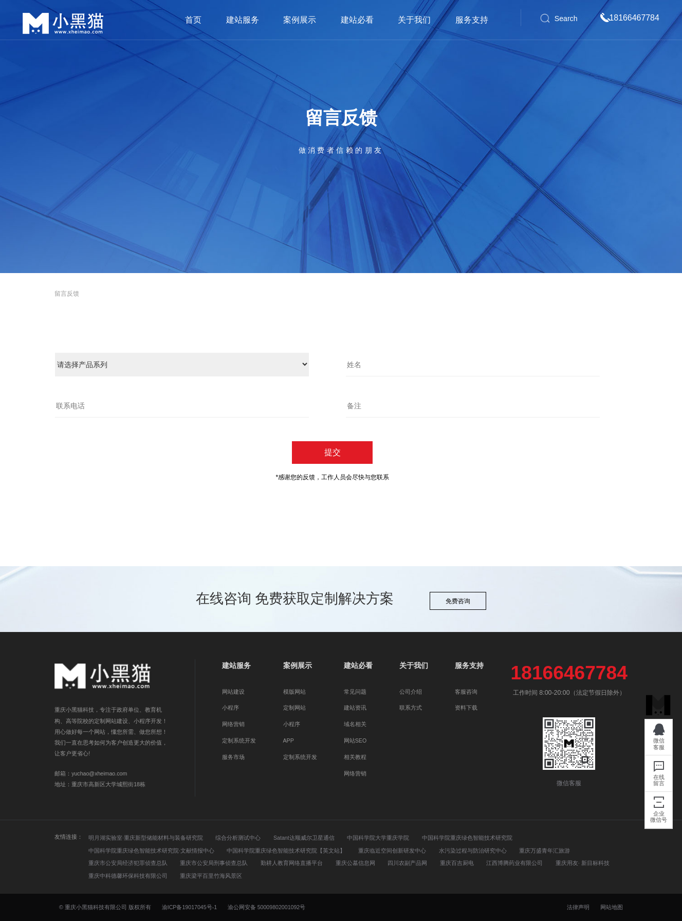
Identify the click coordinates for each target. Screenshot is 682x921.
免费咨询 (458, 601)
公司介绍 (410, 692)
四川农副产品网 (407, 863)
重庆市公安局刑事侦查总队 (214, 863)
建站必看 (357, 19)
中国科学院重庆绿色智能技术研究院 (467, 838)
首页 (193, 19)
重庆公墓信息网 (355, 863)
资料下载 (466, 708)
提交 (332, 452)
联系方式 (410, 708)
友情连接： (68, 837)
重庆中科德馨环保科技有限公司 (128, 876)
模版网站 (294, 692)
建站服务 (242, 19)
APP (288, 740)
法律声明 (579, 907)
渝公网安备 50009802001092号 (267, 907)
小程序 (230, 708)
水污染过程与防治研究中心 (473, 850)
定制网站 (294, 708)
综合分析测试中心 (238, 838)
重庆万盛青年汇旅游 (544, 850)
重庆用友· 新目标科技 (583, 863)
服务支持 (471, 19)
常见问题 (355, 692)
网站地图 (611, 907)
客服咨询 (466, 692)
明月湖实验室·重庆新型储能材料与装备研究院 (145, 838)
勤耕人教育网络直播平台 (292, 863)
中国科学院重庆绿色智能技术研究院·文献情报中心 (151, 850)
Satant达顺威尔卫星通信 (304, 838)
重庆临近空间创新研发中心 (392, 850)
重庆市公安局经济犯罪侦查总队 (128, 863)
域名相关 (355, 724)
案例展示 (299, 19)
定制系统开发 (239, 740)
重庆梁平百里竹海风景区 (211, 876)
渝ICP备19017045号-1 (189, 907)
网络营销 (233, 724)
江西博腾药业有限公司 (514, 863)
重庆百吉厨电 (457, 863)
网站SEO (355, 740)
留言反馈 (66, 293)
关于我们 (414, 19)
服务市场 (233, 757)
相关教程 (355, 757)
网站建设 (233, 692)
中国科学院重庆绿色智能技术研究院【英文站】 (286, 850)
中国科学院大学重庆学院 (378, 838)
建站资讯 (355, 708)
